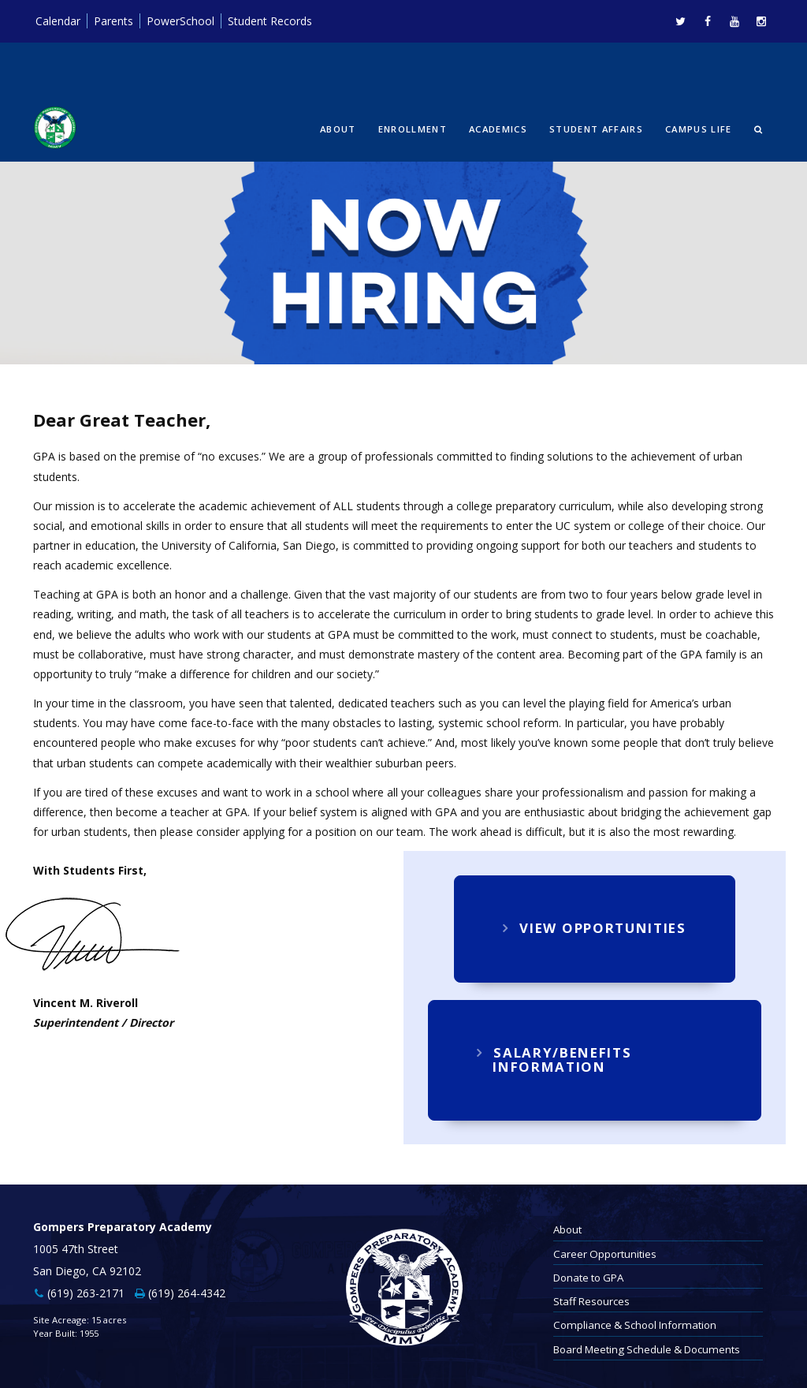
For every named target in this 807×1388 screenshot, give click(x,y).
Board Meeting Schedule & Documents (646, 1349)
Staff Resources (591, 1301)
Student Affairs (596, 129)
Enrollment (412, 129)
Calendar (57, 20)
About (338, 129)
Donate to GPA (588, 1277)
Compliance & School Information (634, 1325)
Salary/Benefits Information (554, 1059)
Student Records (270, 20)
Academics (498, 129)
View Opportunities (594, 928)
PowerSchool (180, 20)
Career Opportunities (604, 1254)
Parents (113, 20)
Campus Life (698, 129)
